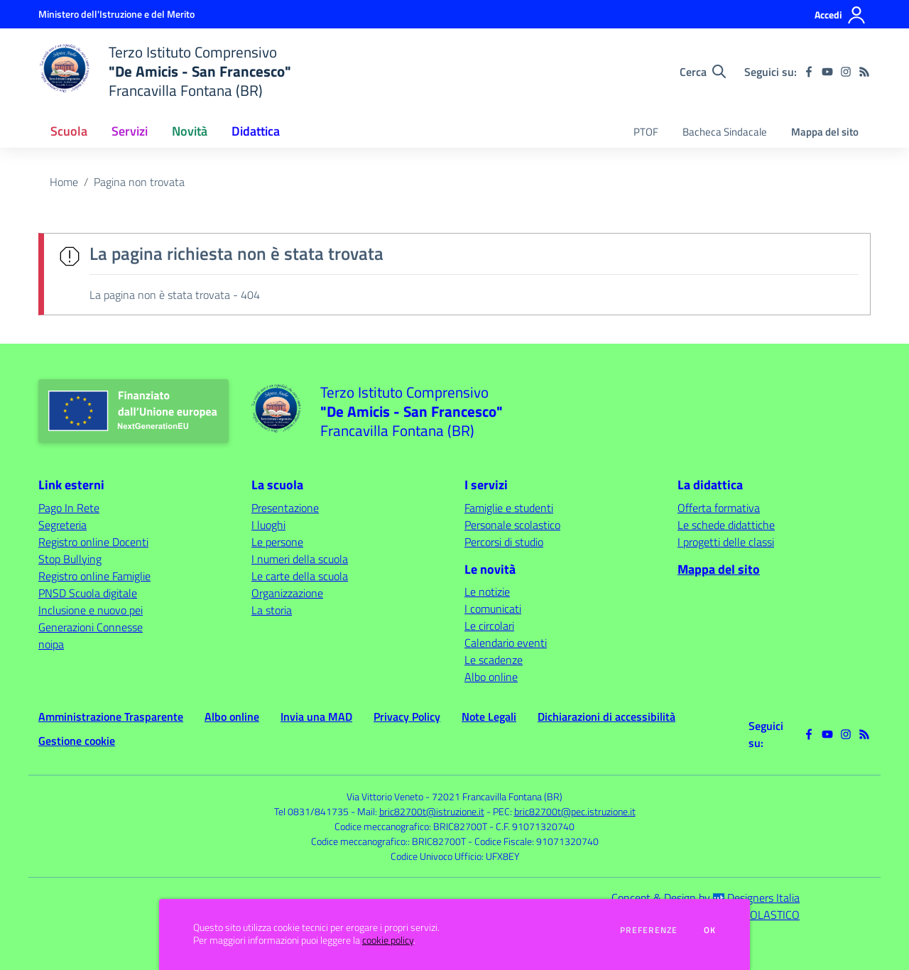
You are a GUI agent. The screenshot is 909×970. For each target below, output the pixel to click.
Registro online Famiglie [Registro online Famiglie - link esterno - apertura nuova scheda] (94, 575)
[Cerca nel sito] (702, 71)
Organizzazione (287, 592)
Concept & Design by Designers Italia (705, 897)
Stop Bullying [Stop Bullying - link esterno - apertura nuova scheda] (70, 558)
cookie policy (387, 940)
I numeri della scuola (299, 558)
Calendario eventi (505, 642)
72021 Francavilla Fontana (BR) (497, 796)
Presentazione (285, 507)
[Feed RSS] (864, 71)
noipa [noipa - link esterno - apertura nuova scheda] (51, 644)
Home (64, 181)
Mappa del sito (825, 132)
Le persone (277, 541)
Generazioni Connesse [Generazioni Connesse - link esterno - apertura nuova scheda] (90, 627)
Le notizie (487, 591)
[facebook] (808, 71)
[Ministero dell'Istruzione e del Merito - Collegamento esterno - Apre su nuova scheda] (116, 13)
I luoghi (268, 524)
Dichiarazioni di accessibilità (606, 716)
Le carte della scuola (299, 575)
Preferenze (648, 930)
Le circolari (489, 625)
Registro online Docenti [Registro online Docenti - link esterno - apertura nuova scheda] (93, 541)
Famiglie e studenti (508, 507)
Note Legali (489, 716)
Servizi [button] (129, 131)
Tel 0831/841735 (311, 811)
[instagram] (845, 71)
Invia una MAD (316, 716)
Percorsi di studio (503, 541)
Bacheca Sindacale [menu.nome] (724, 132)
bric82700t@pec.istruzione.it (575, 811)
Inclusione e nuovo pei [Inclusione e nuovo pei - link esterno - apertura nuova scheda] (90, 609)
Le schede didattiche (726, 524)
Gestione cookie (76, 740)
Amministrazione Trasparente (110, 716)
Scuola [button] (68, 131)
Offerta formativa (718, 507)
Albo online (491, 676)
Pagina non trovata (139, 181)
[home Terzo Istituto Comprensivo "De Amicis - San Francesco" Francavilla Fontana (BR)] (164, 71)
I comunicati (492, 608)
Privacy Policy (407, 716)
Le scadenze (493, 659)
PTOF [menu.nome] (645, 132)
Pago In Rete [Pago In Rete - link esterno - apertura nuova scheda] (68, 507)
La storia (271, 609)
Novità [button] (189, 131)
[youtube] (827, 71)
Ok (710, 930)
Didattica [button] (256, 131)
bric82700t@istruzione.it (431, 811)
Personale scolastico (512, 524)
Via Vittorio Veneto (385, 796)
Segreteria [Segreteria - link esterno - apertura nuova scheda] (62, 524)
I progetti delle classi (725, 541)
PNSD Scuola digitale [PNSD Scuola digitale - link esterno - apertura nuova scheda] (87, 592)
